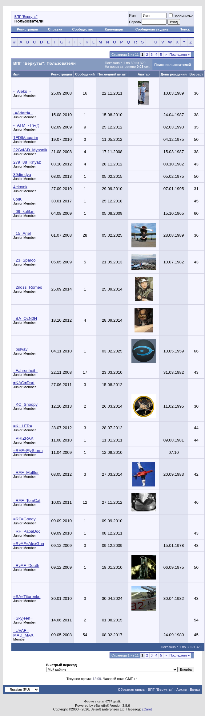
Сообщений (85, 74)
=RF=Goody (24, 519)
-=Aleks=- (22, 91)
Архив (181, 689)
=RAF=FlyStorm (28, 450)
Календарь (114, 29)
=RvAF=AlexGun (28, 543)
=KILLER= (22, 426)
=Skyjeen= (23, 618)
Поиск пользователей (172, 65)
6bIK (17, 199)
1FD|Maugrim (25, 137)
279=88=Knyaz (27, 162)
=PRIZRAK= (24, 438)
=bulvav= (21, 349)
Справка (55, 29)
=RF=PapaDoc (26, 531)
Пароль (135, 22)
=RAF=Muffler (26, 472)
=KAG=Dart (23, 382)
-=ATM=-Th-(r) (26, 125)
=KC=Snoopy (25, 404)
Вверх (195, 689)
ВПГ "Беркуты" (26, 16)
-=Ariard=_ (23, 113)
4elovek (20, 187)
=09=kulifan (23, 211)
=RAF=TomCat (26, 500)
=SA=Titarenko (26, 596)
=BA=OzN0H (25, 318)
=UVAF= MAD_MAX (23, 632)
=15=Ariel (22, 233)
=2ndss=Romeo (27, 287)
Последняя (180, 54)
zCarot (147, 709)
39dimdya (22, 174)
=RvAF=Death (26, 565)
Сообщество (83, 29)
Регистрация (27, 29)
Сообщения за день (151, 29)
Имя (132, 15)
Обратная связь (131, 689)
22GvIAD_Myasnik (30, 150)
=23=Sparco (24, 260)
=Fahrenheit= (25, 370)
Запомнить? (181, 16)
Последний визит (112, 74)
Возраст (196, 74)
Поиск (184, 29)
